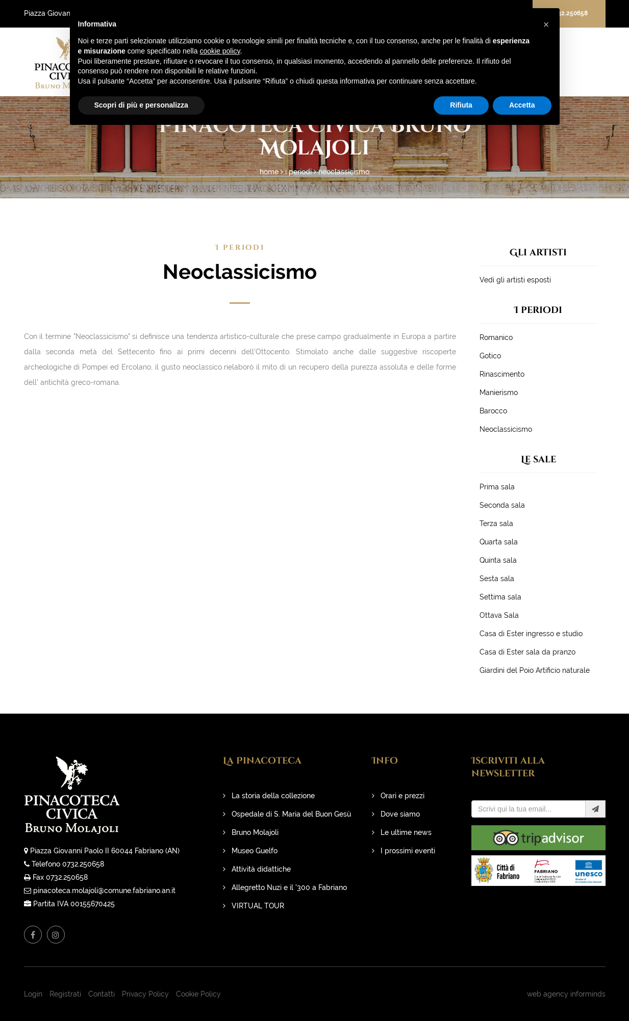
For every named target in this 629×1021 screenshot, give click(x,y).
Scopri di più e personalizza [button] (141, 105)
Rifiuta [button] (461, 105)
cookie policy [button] (219, 51)
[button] (546, 24)
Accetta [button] (522, 105)
